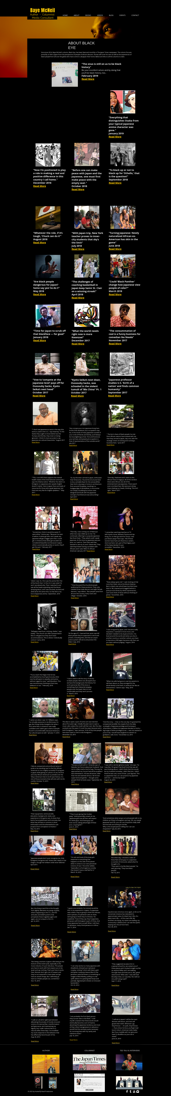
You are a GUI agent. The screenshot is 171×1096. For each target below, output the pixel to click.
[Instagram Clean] (137, 1091)
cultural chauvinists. (48, 440)
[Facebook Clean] (127, 1091)
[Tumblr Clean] (130, 1091)
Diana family (113, 545)
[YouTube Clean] (134, 1091)
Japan (122, 438)
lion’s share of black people (120, 434)
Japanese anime (41, 594)
